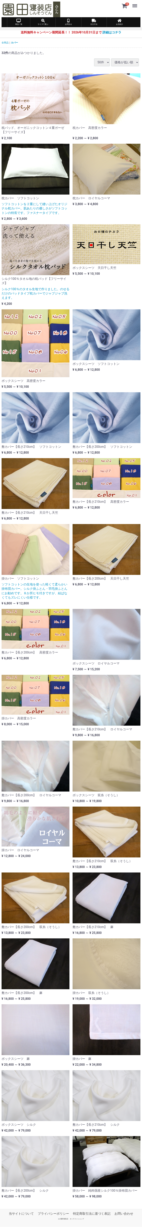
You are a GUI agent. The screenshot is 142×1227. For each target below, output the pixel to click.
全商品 (5, 42)
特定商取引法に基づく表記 (92, 1213)
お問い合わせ (123, 1213)
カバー (14, 42)
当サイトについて (21, 1213)
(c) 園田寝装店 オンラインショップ (71, 1219)
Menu (135, 4)
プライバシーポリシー (53, 1213)
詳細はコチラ (111, 32)
